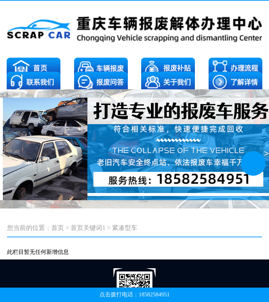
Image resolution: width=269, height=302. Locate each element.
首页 (57, 227)
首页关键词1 (88, 227)
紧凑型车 (124, 227)
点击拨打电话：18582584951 (134, 294)
